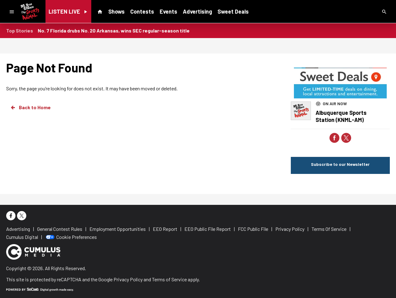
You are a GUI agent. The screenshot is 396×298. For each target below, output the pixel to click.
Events (168, 11)
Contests (142, 11)
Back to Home (30, 107)
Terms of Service (169, 279)
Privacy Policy (128, 279)
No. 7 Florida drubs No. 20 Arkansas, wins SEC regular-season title (114, 30)
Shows (116, 11)
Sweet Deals (233, 11)
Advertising (197, 11)
